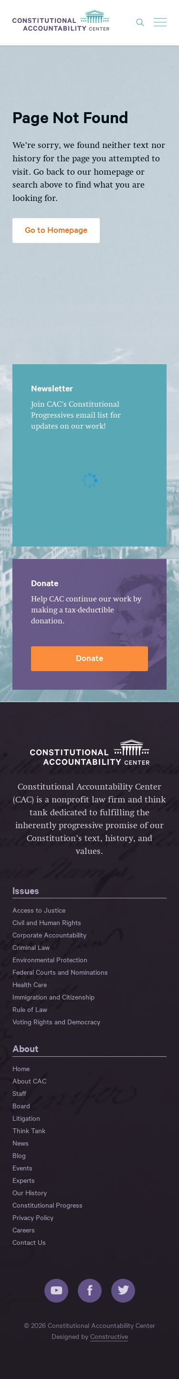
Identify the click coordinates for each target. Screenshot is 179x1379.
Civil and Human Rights (46, 922)
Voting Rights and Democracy (56, 1021)
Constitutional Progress (47, 1205)
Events (22, 1167)
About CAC (29, 1080)
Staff (19, 1093)
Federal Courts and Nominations (60, 972)
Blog (19, 1155)
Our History (29, 1192)
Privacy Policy (32, 1217)
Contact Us (29, 1242)
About (25, 1048)
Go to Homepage (56, 229)
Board (21, 1105)
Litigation (26, 1118)
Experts (23, 1180)
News (20, 1142)
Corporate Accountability (49, 934)
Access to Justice (38, 910)
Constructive (109, 1336)
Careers (23, 1229)
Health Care (29, 984)
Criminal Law (31, 947)
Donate (89, 657)
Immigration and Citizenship (53, 996)
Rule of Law (29, 1009)
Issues (25, 890)
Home (21, 1068)
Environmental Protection (49, 959)
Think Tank (28, 1130)
